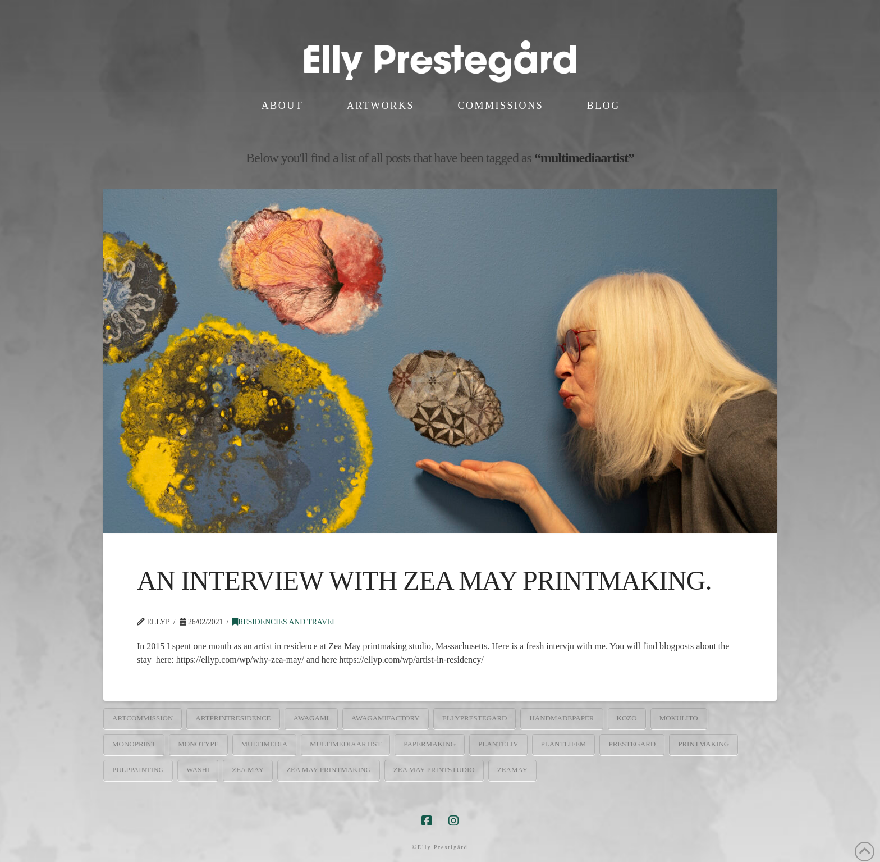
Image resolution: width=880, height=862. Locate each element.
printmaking (703, 744)
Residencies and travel (284, 622)
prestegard (632, 744)
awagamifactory (385, 718)
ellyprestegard (474, 718)
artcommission (142, 718)
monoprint (133, 744)
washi (197, 769)
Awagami (311, 718)
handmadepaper (561, 718)
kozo (627, 718)
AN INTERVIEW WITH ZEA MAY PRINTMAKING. (424, 580)
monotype (198, 744)
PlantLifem (563, 744)
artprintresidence (233, 718)
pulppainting (138, 769)
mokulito (678, 718)
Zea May (248, 769)
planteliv (498, 744)
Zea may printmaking (328, 769)
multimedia (264, 744)
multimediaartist (345, 744)
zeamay (512, 769)
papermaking (430, 744)
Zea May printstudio (434, 769)
